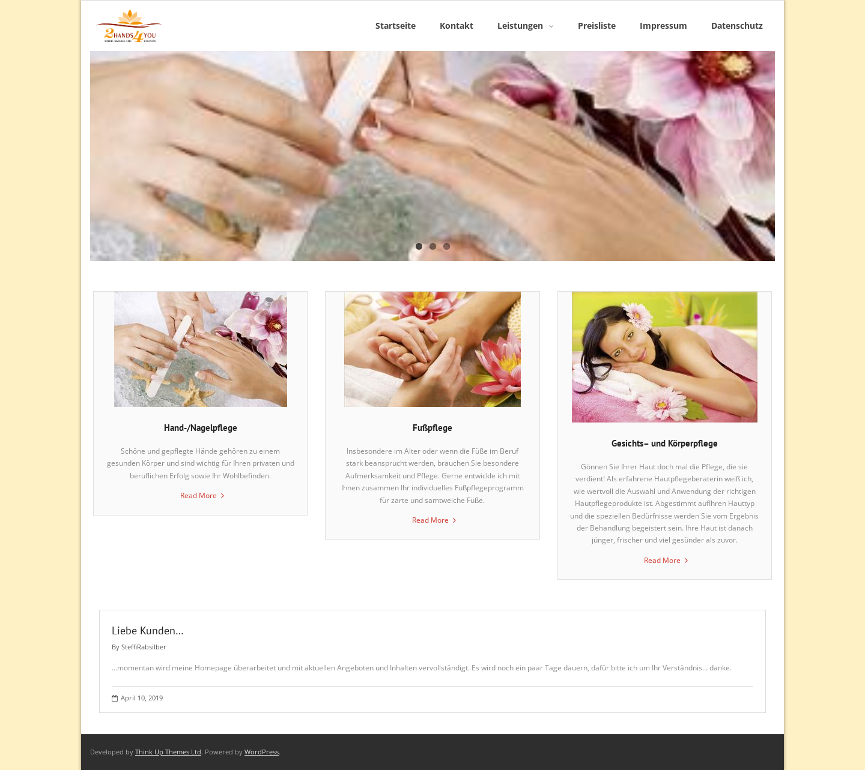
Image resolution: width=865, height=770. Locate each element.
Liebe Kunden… (148, 630)
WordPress (261, 751)
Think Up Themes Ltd (168, 751)
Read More (198, 495)
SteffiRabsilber (143, 646)
